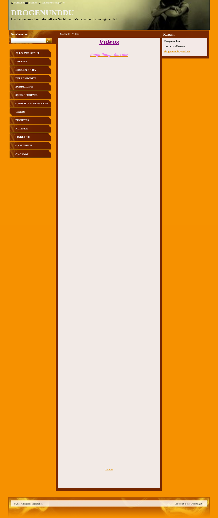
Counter (109, 469)
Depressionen (25, 78)
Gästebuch (23, 145)
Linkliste (22, 137)
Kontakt (21, 153)
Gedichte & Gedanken (31, 103)
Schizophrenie (26, 95)
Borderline (24, 86)
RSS (63, 2)
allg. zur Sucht (27, 53)
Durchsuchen (19, 34)
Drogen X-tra (25, 70)
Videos (20, 111)
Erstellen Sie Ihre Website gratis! (189, 503)
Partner (21, 128)
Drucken (32, 2)
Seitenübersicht (50, 2)
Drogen (21, 61)
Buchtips (22, 120)
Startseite (65, 34)
